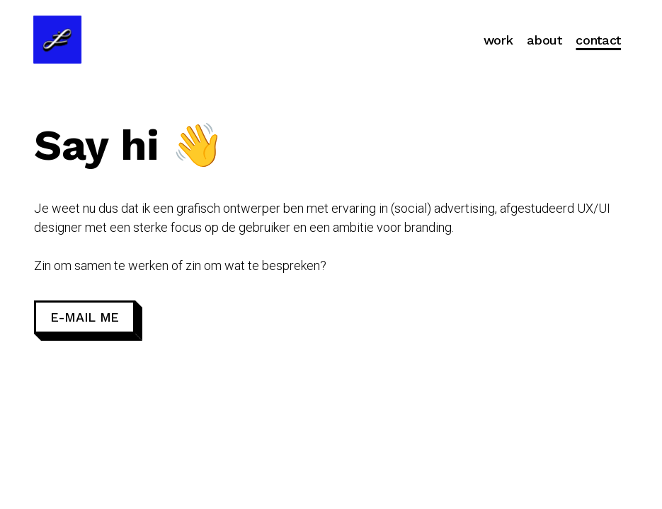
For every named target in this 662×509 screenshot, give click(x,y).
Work (498, 40)
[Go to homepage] (57, 39)
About (544, 40)
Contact (598, 40)
